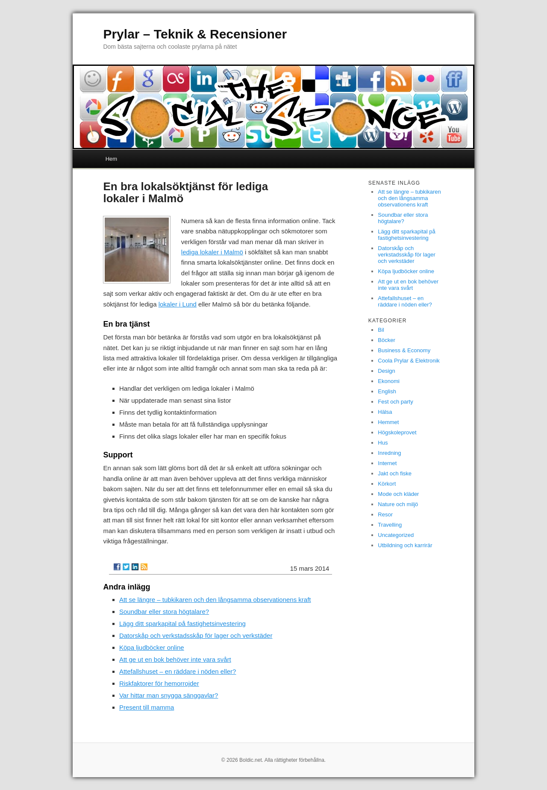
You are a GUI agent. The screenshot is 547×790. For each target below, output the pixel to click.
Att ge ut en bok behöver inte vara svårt (175, 659)
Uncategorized (396, 535)
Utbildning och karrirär (405, 545)
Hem (111, 159)
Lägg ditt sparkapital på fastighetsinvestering (182, 623)
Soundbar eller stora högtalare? (164, 611)
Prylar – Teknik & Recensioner (195, 34)
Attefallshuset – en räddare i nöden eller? (177, 671)
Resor (385, 514)
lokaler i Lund (178, 304)
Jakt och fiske (395, 473)
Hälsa (385, 412)
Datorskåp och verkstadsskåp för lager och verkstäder (196, 635)
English (387, 391)
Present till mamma (146, 707)
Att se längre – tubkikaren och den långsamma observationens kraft (215, 599)
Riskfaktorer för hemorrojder (159, 683)
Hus (383, 442)
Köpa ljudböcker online (151, 647)
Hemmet (388, 422)
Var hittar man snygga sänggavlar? (168, 695)
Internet (387, 463)
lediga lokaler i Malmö (212, 252)
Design (386, 371)
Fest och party (395, 401)
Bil (381, 330)
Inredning (389, 453)
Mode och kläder (398, 494)
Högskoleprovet (397, 432)
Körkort (387, 483)
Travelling (390, 525)
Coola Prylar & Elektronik (409, 360)
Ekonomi (389, 381)
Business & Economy (404, 350)
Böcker (386, 340)
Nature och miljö (398, 504)
